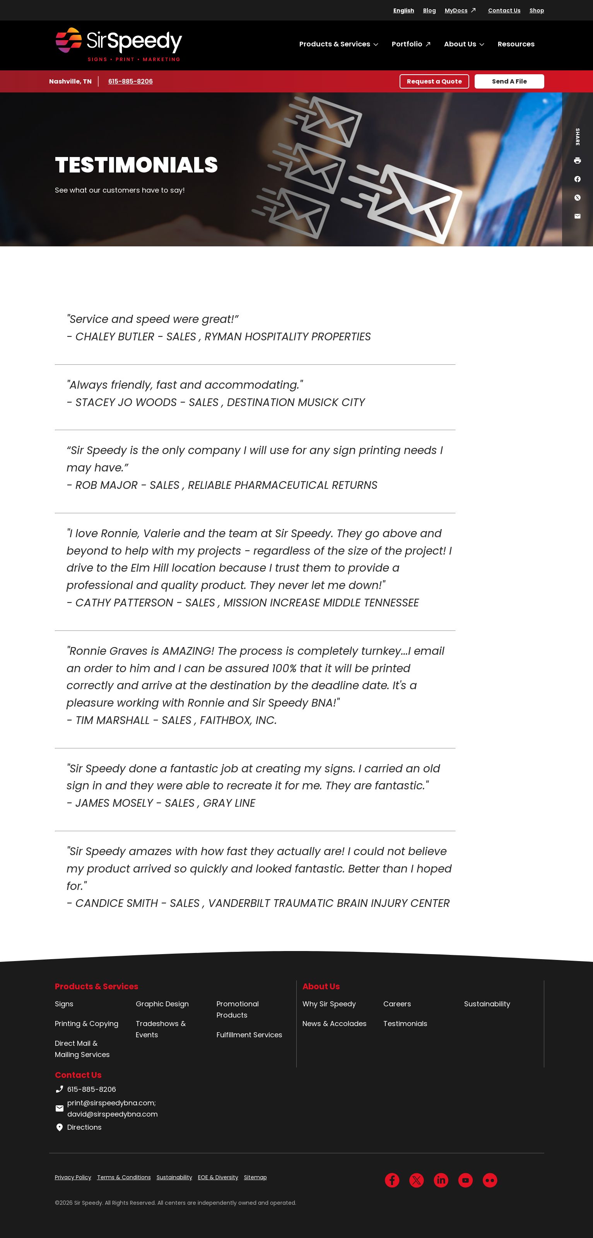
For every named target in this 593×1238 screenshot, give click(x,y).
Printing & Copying (86, 1023)
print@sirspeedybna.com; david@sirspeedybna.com (106, 1108)
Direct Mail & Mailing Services (82, 1048)
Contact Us (504, 10)
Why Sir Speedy (329, 1004)
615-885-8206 (131, 81)
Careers (397, 1004)
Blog (429, 10)
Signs (64, 1004)
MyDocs (456, 10)
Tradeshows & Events (161, 1029)
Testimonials (405, 1023)
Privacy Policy (73, 1177)
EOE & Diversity (218, 1177)
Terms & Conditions (124, 1177)
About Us (460, 44)
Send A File (509, 81)
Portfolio (407, 44)
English (403, 10)
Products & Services (334, 44)
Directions (78, 1127)
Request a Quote (434, 81)
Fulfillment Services (249, 1035)
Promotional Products (238, 1009)
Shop (537, 10)
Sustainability (487, 1004)
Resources (516, 44)
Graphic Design (162, 1004)
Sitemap (255, 1177)
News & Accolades (334, 1023)
